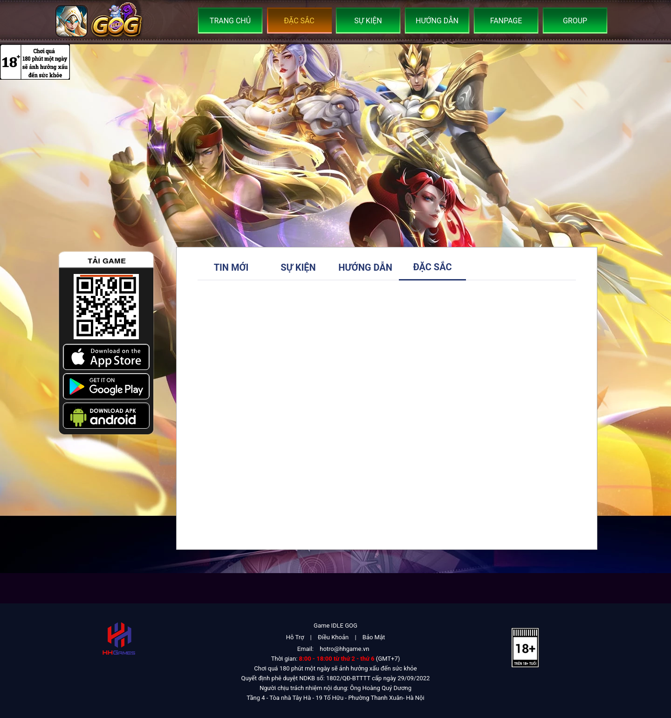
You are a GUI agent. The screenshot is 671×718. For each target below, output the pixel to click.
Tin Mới (231, 267)
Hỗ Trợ (295, 637)
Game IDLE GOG (335, 625)
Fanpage (506, 20)
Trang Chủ (230, 20)
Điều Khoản (333, 637)
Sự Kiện (368, 20)
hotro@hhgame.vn (344, 648)
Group (575, 20)
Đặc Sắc (299, 20)
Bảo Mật (374, 637)
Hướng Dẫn (437, 20)
